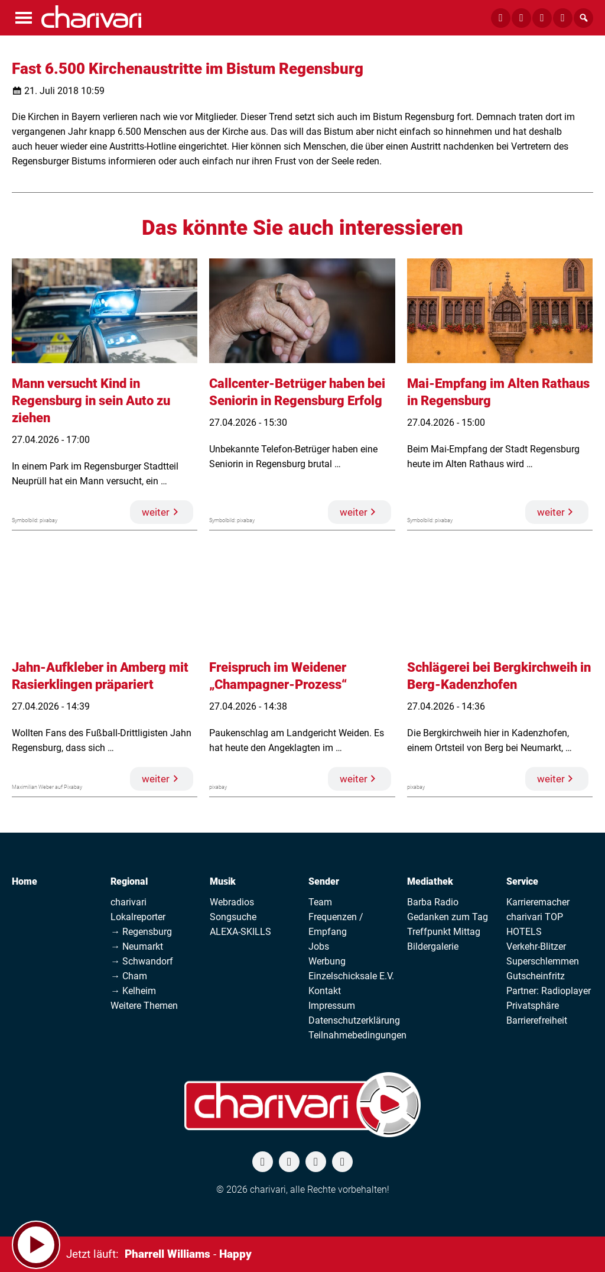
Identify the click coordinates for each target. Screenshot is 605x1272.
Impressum (331, 1005)
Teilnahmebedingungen (357, 1035)
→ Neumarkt (136, 946)
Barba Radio (432, 902)
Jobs (318, 946)
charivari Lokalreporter (137, 909)
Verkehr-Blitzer (536, 946)
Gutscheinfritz (535, 976)
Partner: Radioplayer (548, 990)
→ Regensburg (141, 931)
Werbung (327, 961)
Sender (323, 881)
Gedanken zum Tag (447, 917)
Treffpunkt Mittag (443, 931)
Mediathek (430, 881)
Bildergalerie (432, 946)
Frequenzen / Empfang (335, 924)
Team (320, 902)
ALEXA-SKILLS (240, 931)
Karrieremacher (538, 902)
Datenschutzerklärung (354, 1020)
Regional (129, 881)
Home (24, 881)
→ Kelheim (133, 990)
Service (522, 881)
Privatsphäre (532, 1005)
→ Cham (128, 976)
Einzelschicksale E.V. (351, 976)
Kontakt (324, 990)
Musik (223, 881)
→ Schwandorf (141, 961)
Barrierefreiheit (536, 1020)
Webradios (232, 902)
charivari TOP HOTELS (534, 924)
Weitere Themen (144, 1005)
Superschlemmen (542, 961)
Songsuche (233, 917)
